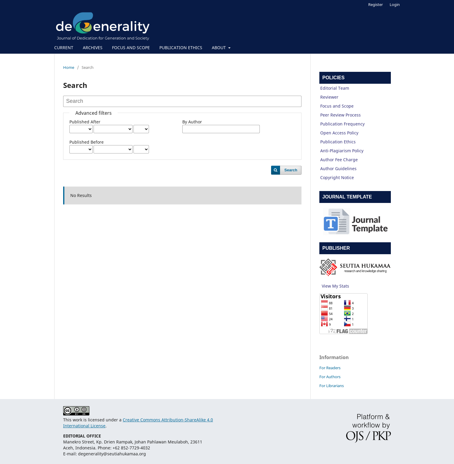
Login (395, 4)
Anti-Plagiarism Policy (341, 150)
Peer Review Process (340, 115)
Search (290, 170)
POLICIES (333, 77)
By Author (192, 122)
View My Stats (335, 286)
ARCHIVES (92, 47)
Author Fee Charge (339, 159)
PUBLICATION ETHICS (180, 47)
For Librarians (331, 385)
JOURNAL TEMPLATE (347, 196)
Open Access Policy (339, 133)
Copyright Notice (337, 177)
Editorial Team (334, 88)
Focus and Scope (337, 106)
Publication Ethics (338, 142)
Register (375, 4)
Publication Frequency (342, 124)
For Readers (329, 367)
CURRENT (63, 47)
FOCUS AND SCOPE (131, 47)
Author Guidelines (338, 168)
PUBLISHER (336, 248)
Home (68, 67)
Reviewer (329, 97)
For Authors (329, 376)
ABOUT (219, 47)
